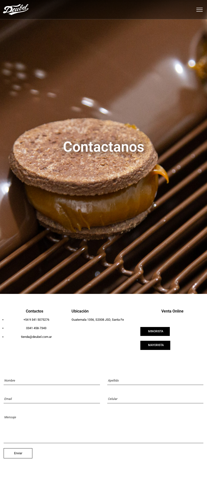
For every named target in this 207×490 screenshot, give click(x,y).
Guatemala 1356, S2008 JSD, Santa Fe (97, 319)
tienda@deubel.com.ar (36, 337)
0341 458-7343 (36, 328)
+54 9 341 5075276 (36, 319)
